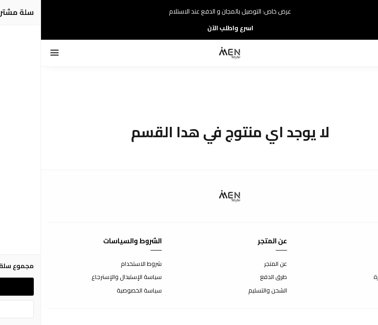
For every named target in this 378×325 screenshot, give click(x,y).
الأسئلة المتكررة (351, 277)
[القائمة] (13, 53)
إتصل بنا (362, 264)
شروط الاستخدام (100, 264)
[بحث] (346, 53)
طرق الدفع (232, 277)
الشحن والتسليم (226, 290)
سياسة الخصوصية (98, 290)
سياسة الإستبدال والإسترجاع (85, 277)
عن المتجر (234, 264)
